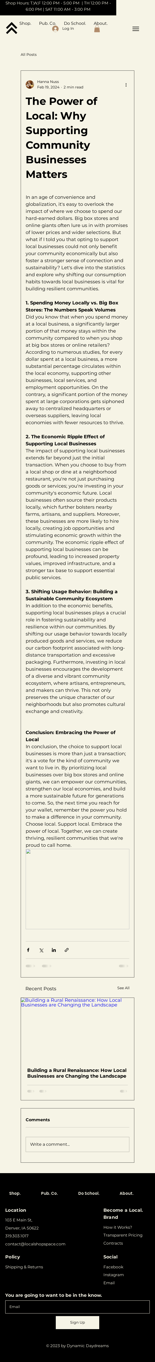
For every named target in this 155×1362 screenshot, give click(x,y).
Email (109, 1282)
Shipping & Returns (24, 1266)
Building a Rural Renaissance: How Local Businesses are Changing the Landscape (76, 1073)
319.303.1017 (17, 1235)
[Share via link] (66, 949)
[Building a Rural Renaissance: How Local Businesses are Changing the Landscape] (77, 1029)
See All (123, 988)
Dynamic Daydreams (88, 1345)
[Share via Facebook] (28, 949)
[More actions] (126, 84)
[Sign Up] (77, 1322)
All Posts (29, 54)
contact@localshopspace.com (35, 1243)
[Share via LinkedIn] (53, 949)
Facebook (113, 1266)
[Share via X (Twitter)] (40, 949)
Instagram (113, 1274)
